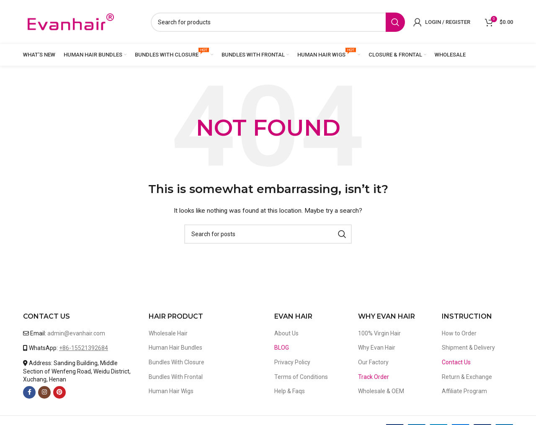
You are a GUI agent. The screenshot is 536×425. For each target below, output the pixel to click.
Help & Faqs (289, 391)
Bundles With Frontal (176, 376)
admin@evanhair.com (76, 333)
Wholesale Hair (168, 333)
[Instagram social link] (44, 392)
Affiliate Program (464, 391)
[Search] (278, 22)
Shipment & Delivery (468, 347)
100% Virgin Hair (379, 333)
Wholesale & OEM (381, 391)
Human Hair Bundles (175, 347)
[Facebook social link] (29, 392)
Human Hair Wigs (171, 391)
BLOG (281, 347)
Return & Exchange (467, 376)
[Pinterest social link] (59, 392)
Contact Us (456, 362)
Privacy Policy (292, 362)
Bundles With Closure (176, 362)
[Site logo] (70, 21)
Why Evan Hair (376, 347)
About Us (286, 333)
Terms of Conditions (301, 376)
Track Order (373, 376)
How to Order (459, 333)
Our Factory (373, 362)
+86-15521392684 (83, 348)
